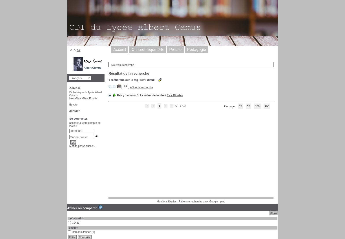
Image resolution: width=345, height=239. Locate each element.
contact (74, 111)
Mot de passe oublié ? (82, 146)
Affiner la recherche (141, 87)
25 (240, 106)
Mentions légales (166, 201)
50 (248, 106)
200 (267, 106)
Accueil (119, 49)
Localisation (76, 218)
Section (73, 227)
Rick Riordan (175, 95)
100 (257, 106)
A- (71, 49)
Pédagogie (196, 49)
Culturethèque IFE (148, 49)
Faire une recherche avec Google (198, 201)
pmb (222, 201)
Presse (175, 49)
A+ (79, 50)
